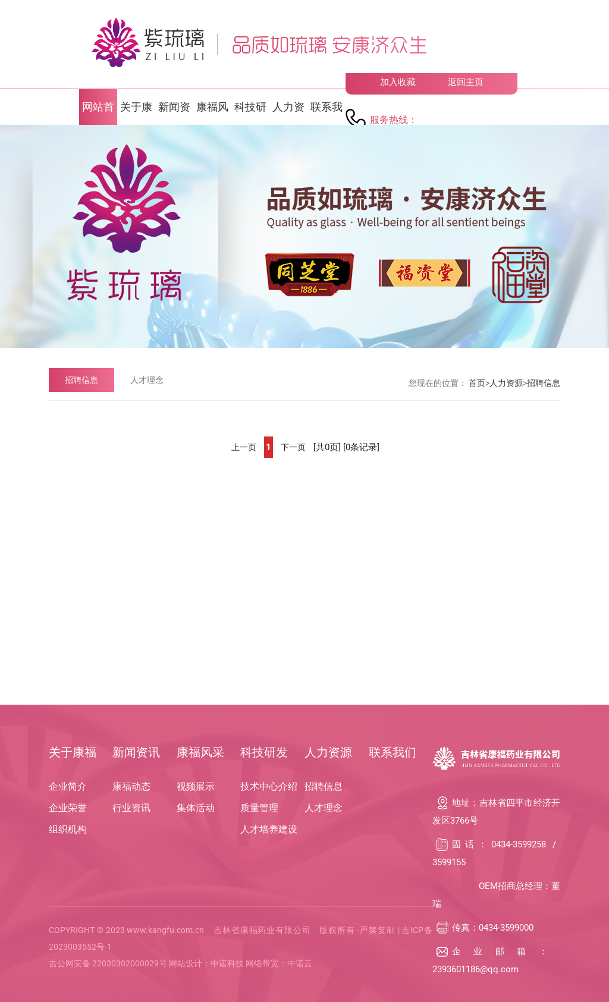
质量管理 (259, 807)
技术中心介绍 (268, 786)
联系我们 (392, 752)
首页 (477, 383)
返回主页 (466, 82)
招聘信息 (81, 380)
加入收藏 (398, 82)
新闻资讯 (136, 752)
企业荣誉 (68, 807)
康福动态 (131, 786)
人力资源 (506, 383)
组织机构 (68, 829)
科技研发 (264, 752)
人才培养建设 (268, 829)
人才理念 (147, 380)
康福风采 (200, 752)
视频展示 (196, 786)
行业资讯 (131, 807)
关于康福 (72, 752)
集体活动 (196, 807)
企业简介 (68, 786)
